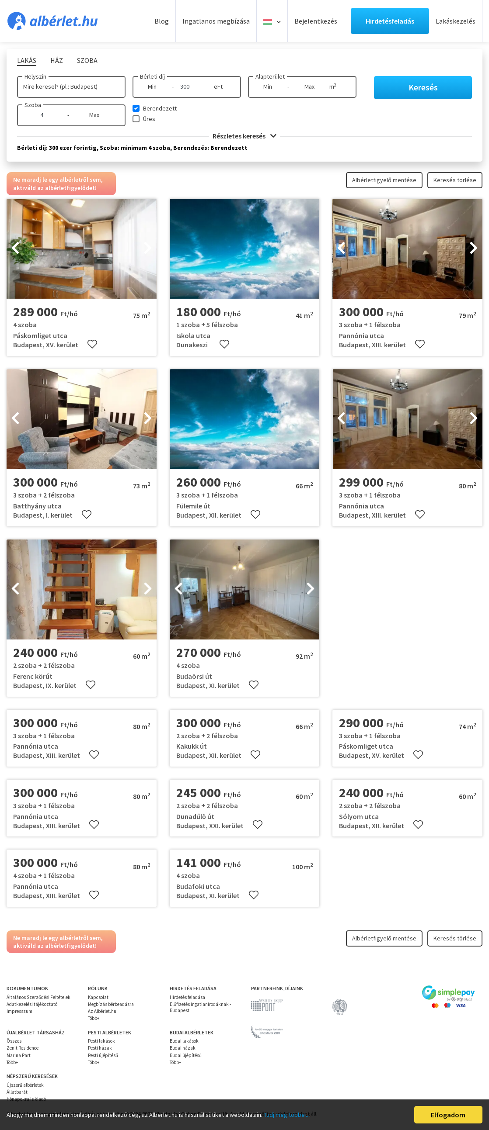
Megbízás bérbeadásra (111, 1004)
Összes (14, 1041)
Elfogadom (448, 1114)
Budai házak (183, 1048)
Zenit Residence (22, 1048)
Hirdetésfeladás (390, 21)
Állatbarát (17, 1092)
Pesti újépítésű (103, 1055)
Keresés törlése (454, 180)
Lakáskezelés (455, 21)
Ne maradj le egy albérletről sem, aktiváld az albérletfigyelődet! (58, 183)
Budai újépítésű (186, 1055)
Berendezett (160, 108)
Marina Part (19, 1055)
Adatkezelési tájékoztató (32, 1004)
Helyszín (35, 76)
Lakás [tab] (26, 60)
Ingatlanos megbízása (216, 21)
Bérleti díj (152, 76)
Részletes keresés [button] (244, 135)
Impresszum (19, 1011)
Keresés (423, 87)
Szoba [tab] (87, 60)
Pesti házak (100, 1048)
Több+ (93, 1018)
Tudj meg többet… (288, 1115)
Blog (161, 21)
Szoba (32, 105)
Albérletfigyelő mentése (384, 180)
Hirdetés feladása (187, 997)
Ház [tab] (56, 60)
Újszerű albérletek (25, 1085)
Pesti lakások (101, 1041)
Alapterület (270, 76)
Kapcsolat (98, 997)
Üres (149, 119)
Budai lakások (184, 1041)
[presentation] (15, 249)
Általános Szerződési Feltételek (38, 997)
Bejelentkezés (315, 21)
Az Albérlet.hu (102, 1011)
